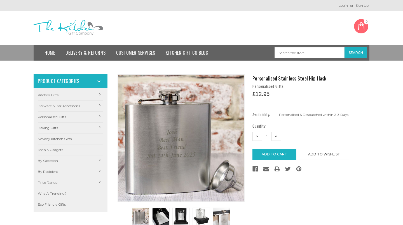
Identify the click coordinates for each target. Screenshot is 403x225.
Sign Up (362, 5)
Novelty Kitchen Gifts (55, 139)
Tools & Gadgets (50, 150)
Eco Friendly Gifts (52, 204)
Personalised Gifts (52, 117)
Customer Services (135, 52)
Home (49, 52)
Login (343, 5)
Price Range (47, 182)
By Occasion (48, 161)
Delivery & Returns (85, 52)
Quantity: (259, 126)
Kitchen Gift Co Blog (187, 52)
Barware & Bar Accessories (59, 106)
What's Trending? (52, 193)
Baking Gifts (48, 128)
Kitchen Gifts (48, 95)
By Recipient (48, 171)
